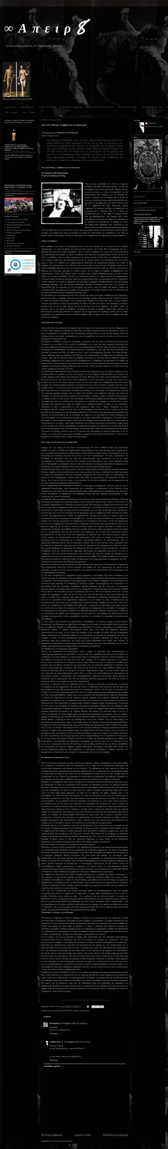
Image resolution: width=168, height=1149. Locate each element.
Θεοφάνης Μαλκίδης (13, 227)
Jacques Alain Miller (81, 1010)
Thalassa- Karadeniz (13, 246)
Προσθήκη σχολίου (52, 1066)
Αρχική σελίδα (10, 107)
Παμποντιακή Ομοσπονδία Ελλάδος (18, 230)
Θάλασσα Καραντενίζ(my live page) (18, 225)
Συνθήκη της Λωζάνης (13, 233)
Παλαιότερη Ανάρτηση (115, 1134)
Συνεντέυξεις (53, 1010)
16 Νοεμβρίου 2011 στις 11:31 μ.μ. (77, 1042)
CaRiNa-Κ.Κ (54, 1042)
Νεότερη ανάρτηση (51, 1134)
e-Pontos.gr (10, 238)
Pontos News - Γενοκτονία (15, 243)
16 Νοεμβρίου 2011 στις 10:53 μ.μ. (74, 1023)
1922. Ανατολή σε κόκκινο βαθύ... (17, 219)
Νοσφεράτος (54, 1023)
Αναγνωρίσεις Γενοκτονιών (71, 107)
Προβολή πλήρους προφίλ (154, 127)
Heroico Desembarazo (68, 133)
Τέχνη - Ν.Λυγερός (29, 112)
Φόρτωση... (138, 205)
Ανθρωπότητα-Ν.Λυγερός (127, 107)
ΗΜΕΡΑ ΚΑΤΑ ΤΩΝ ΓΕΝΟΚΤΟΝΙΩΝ (99, 107)
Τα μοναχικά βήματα (142, 214)
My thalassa (10, 241)
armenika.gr (10, 235)
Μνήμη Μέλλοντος (27, 107)
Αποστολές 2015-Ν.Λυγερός (152, 107)
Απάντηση (53, 1033)
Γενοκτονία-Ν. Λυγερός (47, 107)
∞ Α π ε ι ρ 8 (45, 27)
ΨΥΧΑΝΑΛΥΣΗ (65, 1010)
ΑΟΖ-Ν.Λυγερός (11, 112)
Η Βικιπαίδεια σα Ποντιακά (15, 222)
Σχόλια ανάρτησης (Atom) (62, 1141)
